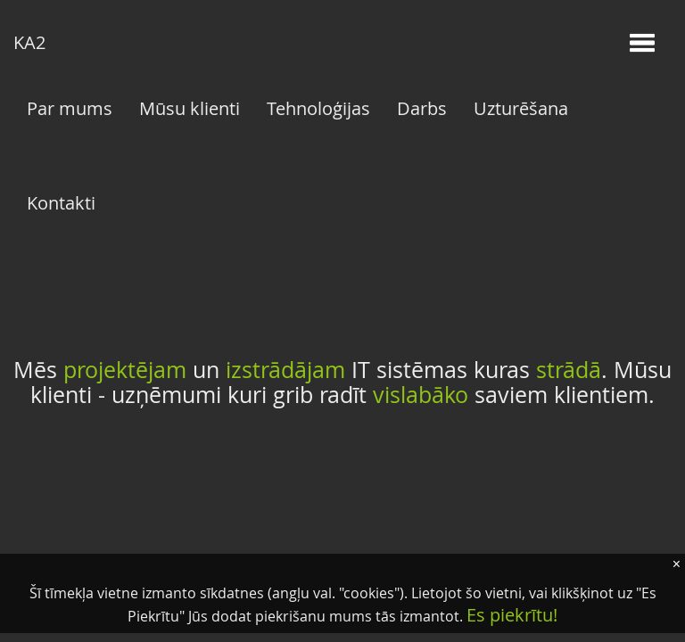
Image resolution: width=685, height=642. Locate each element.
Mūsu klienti (189, 108)
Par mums (69, 108)
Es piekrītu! (511, 615)
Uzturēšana (521, 108)
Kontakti (61, 203)
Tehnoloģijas (318, 108)
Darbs (422, 108)
